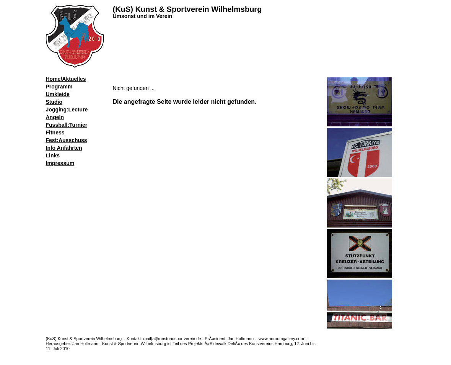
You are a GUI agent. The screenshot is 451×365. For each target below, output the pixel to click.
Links (53, 155)
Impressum (60, 163)
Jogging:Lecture (67, 109)
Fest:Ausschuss (66, 140)
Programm (59, 86)
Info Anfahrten (64, 148)
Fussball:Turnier (67, 125)
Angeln (55, 117)
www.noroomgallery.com (282, 338)
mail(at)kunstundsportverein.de (172, 338)
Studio (54, 102)
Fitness (55, 132)
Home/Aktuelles (66, 79)
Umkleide (58, 94)
